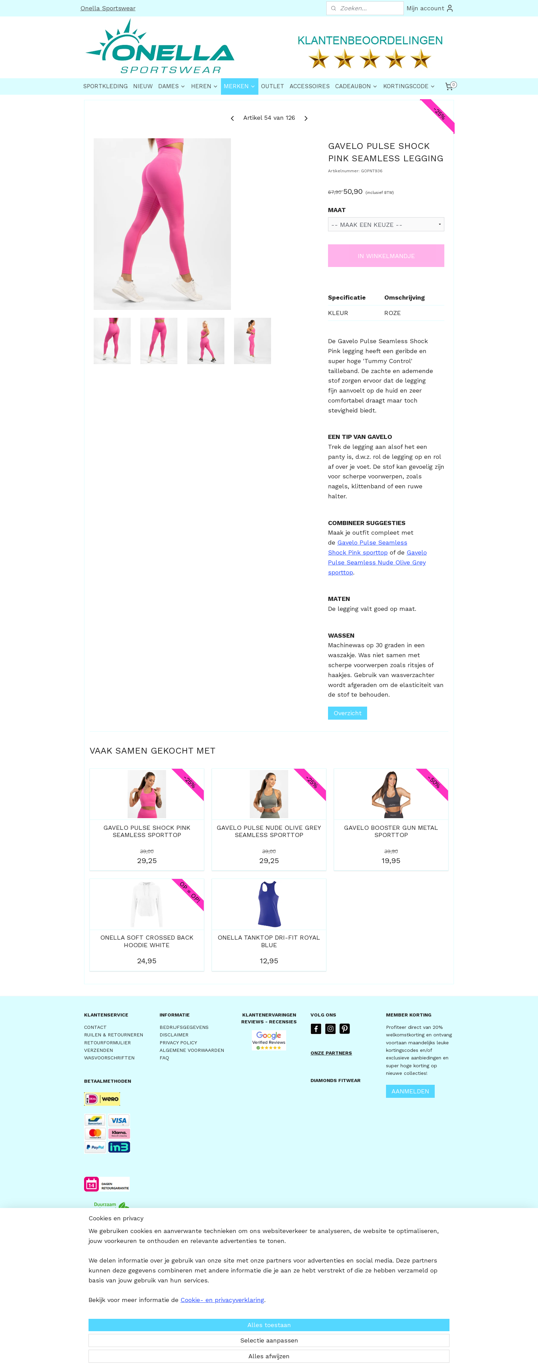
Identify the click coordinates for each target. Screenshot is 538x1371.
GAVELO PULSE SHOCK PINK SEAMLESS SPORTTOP (146, 831)
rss (264, 1358)
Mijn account (430, 8)
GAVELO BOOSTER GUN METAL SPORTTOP (391, 831)
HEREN (204, 86)
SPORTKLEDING (105, 86)
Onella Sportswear (108, 8)
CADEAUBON (356, 86)
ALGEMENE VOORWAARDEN (192, 1050)
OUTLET (272, 86)
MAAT (337, 209)
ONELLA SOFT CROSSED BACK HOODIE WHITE (147, 941)
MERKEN (240, 86)
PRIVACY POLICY (178, 1042)
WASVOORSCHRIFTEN (109, 1057)
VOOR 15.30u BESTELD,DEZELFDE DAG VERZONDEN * (111, 1248)
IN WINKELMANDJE (386, 255)
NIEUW (143, 86)
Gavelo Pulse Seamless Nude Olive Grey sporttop (377, 562)
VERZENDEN (98, 1050)
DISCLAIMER (174, 1034)
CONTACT (95, 1027)
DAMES (172, 86)
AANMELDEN (410, 1091)
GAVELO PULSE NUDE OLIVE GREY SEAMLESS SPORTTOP (269, 831)
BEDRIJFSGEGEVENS (184, 1027)
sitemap (249, 1358)
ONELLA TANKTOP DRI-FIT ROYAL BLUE (269, 941)
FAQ (164, 1057)
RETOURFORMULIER (107, 1042)
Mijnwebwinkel (352, 1358)
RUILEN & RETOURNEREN (113, 1034)
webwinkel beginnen (290, 1358)
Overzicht (348, 713)
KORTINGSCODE (409, 86)
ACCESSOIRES (310, 86)
